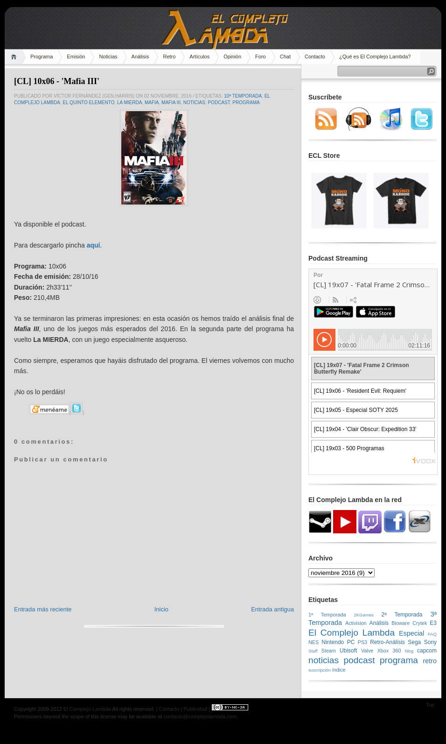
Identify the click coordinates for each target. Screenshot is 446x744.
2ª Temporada (401, 614)
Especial (411, 633)
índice (339, 670)
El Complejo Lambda (351, 633)
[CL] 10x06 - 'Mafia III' (56, 81)
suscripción (319, 670)
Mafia (152, 102)
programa (245, 102)
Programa (41, 56)
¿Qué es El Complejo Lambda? (375, 56)
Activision (356, 623)
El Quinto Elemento (88, 102)
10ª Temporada (243, 96)
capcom (427, 650)
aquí (93, 245)
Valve (367, 650)
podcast (219, 102)
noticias (194, 102)
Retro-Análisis (387, 642)
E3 (433, 623)
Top (430, 705)
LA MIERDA (129, 102)
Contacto (315, 56)
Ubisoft (348, 650)
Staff (313, 650)
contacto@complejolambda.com (200, 716)
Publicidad (195, 709)
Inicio (161, 609)
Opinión (232, 56)
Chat (285, 56)
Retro (169, 56)
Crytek (419, 623)
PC (351, 642)
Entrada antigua (272, 609)
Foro (260, 56)
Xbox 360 (389, 650)
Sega (414, 642)
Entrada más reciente (43, 609)
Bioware (400, 623)
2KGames (364, 614)
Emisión (76, 56)
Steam (328, 650)
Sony (430, 642)
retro (430, 661)
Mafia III (171, 102)
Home (15, 57)
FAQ (432, 634)
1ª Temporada (327, 614)
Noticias (108, 56)
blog (409, 650)
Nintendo (332, 642)
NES (313, 642)
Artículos (199, 56)
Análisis (140, 56)
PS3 (362, 642)
